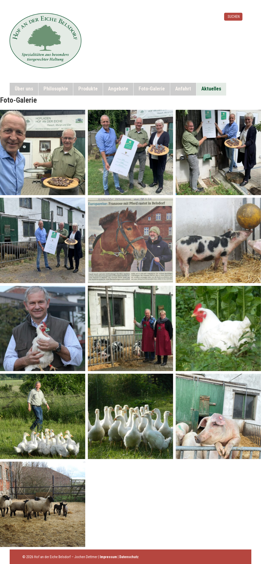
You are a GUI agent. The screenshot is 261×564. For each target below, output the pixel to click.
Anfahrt (183, 89)
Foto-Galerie (152, 89)
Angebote (118, 89)
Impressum (108, 557)
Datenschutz (129, 557)
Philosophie (56, 89)
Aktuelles (211, 89)
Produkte (88, 89)
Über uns (24, 89)
